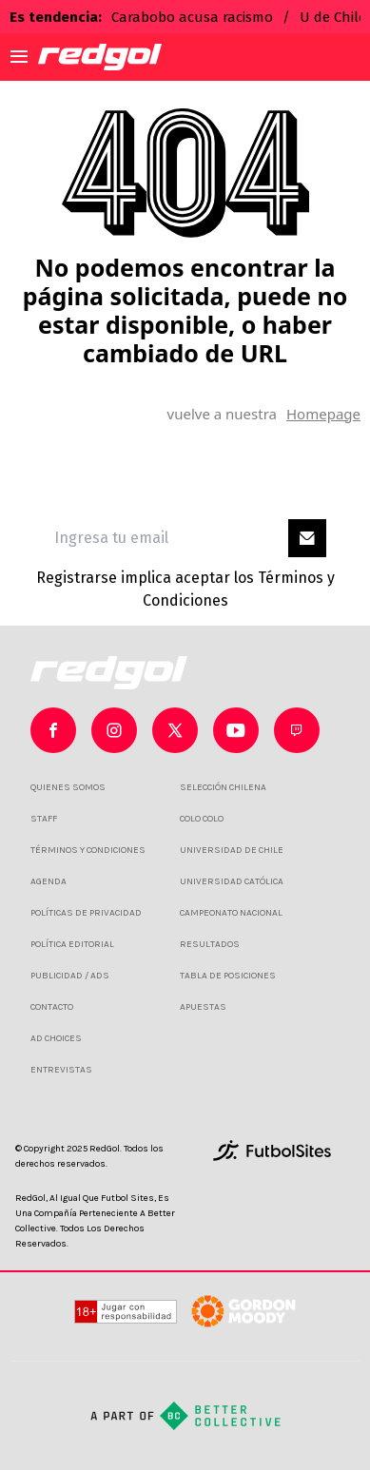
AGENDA (48, 881)
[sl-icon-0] (53, 730)
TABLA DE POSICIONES (228, 975)
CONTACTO (51, 1007)
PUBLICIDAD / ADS (69, 975)
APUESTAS (203, 1007)
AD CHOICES (56, 1038)
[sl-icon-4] (297, 730)
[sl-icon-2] (175, 730)
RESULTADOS (210, 944)
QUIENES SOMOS (68, 787)
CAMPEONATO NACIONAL (231, 913)
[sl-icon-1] (114, 730)
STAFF (43, 818)
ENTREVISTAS (61, 1069)
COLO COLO (202, 818)
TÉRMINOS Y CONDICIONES (88, 850)
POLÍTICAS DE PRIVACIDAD (86, 913)
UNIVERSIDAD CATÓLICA (231, 881)
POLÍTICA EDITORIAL (72, 944)
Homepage (323, 413)
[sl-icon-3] (236, 730)
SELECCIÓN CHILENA (223, 787)
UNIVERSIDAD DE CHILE (231, 850)
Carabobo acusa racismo (192, 17)
